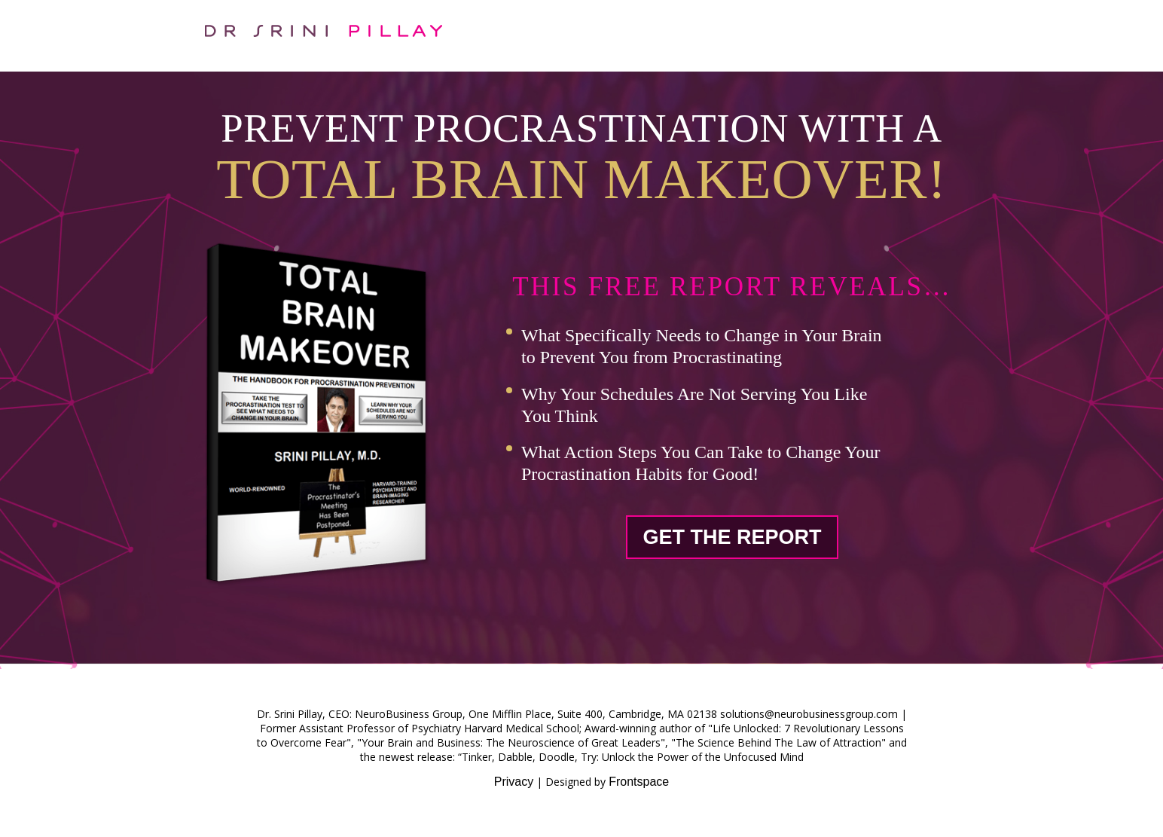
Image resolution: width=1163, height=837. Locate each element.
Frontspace (639, 781)
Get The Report (732, 537)
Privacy (513, 781)
